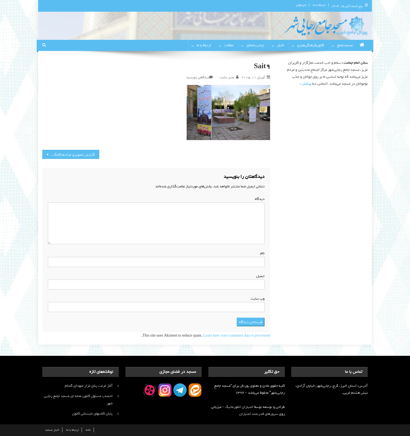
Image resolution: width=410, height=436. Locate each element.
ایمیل (259, 276)
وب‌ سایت (258, 299)
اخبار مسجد (52, 429)
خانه (88, 429)
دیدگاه (259, 199)
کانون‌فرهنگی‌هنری (310, 45)
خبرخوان (301, 5)
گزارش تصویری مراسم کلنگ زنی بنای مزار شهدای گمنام (68, 155)
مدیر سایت (227, 77)
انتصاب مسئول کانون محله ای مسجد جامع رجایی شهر (78, 399)
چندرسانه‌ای (255, 45)
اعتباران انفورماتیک (239, 407)
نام (261, 253)
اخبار (280, 45)
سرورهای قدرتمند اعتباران (258, 414)
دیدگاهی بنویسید (197, 77)
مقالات (228, 45)
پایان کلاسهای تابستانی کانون (92, 414)
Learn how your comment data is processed (236, 336)
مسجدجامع (345, 45)
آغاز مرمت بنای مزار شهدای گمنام (89, 386)
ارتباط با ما (319, 5)
